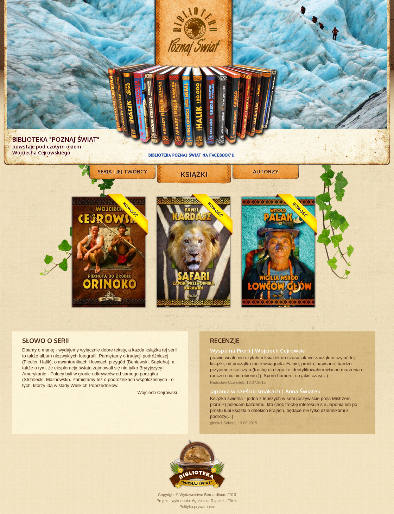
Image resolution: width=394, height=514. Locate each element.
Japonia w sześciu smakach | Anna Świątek (265, 391)
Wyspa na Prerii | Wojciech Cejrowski (258, 350)
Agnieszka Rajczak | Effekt (214, 501)
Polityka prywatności (197, 507)
